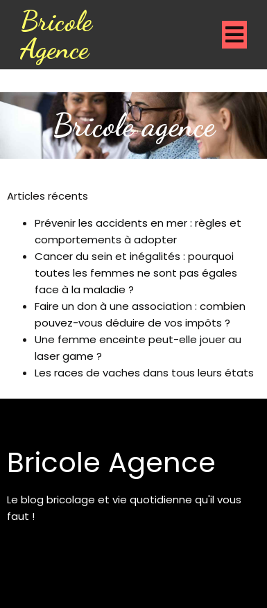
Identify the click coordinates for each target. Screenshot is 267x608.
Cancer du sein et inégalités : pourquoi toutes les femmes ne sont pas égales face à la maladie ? (136, 273)
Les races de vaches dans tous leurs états (144, 372)
